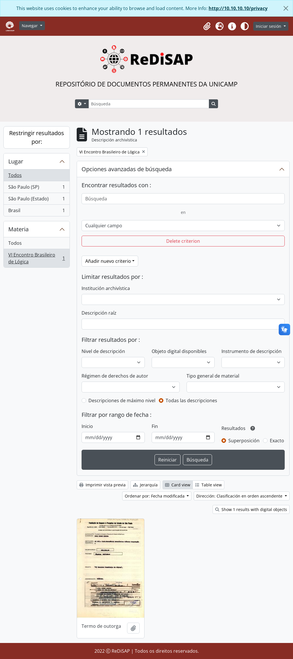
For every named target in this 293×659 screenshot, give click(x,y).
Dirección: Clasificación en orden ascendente (240, 496)
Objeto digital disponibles (179, 351)
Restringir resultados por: (36, 137)
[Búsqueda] (148, 103)
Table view (208, 485)
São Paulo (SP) (36, 188)
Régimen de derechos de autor (115, 376)
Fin (155, 426)
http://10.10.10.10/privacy (238, 8)
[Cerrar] (286, 8)
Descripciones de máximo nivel (121, 400)
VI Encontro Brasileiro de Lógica (36, 258)
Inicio (87, 426)
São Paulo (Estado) (36, 200)
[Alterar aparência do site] (244, 26)
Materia (18, 229)
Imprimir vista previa (102, 485)
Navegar (30, 25)
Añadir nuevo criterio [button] (108, 261)
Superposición (244, 440)
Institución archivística (106, 288)
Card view (177, 485)
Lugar (15, 161)
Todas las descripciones (191, 400)
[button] (207, 26)
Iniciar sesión (269, 26)
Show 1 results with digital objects (251, 509)
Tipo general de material (213, 376)
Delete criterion (183, 241)
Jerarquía (145, 485)
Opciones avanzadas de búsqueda (127, 169)
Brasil (36, 211)
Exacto (277, 440)
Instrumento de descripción (251, 351)
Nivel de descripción (103, 351)
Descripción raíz (99, 313)
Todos (15, 175)
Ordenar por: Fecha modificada (155, 496)
